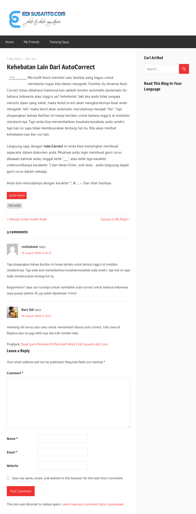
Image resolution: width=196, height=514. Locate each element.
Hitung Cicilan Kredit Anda (28, 219)
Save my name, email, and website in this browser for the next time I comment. (67, 478)
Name (12, 438)
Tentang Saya (59, 42)
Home (9, 42)
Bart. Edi (30, 59)
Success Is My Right (114, 219)
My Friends (31, 42)
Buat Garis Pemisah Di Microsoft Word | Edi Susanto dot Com (64, 344)
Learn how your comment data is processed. (93, 504)
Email (12, 452)
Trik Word (14, 205)
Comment (15, 373)
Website (12, 465)
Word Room (16, 195)
